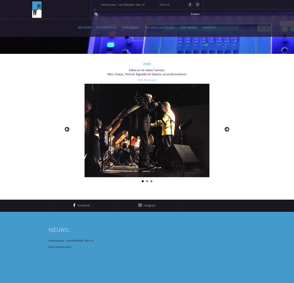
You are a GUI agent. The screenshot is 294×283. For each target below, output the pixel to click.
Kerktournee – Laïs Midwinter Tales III (124, 4)
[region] (147, 130)
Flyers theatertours (60, 246)
